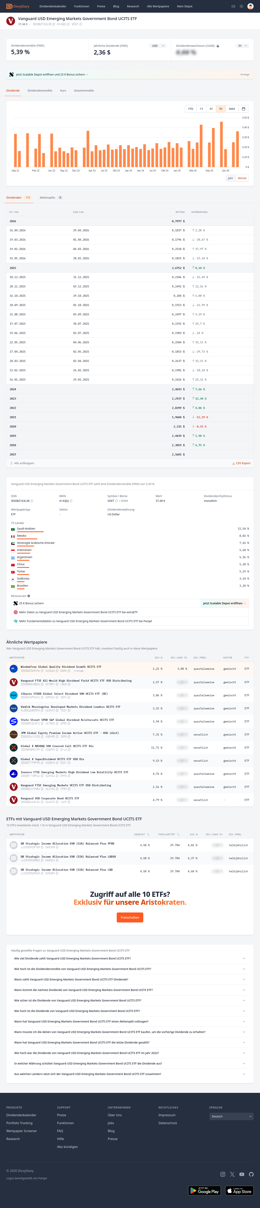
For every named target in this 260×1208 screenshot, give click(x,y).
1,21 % (157, 668)
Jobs (111, 1123)
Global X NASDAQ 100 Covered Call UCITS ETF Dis (57, 746)
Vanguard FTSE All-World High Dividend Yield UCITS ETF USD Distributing (76, 680)
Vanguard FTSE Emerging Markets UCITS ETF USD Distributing (66, 785)
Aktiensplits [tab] (51, 198)
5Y (220, 109)
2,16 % (157, 787)
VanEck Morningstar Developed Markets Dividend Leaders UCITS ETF (71, 706)
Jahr (230, 178)
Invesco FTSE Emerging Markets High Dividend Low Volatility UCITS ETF (74, 772)
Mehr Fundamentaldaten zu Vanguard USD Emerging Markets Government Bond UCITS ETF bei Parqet (85, 621)
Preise (101, 6)
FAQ (60, 1131)
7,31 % (157, 734)
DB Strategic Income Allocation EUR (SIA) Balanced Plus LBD (67, 869)
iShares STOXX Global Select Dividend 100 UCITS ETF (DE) (64, 693)
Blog (111, 1131)
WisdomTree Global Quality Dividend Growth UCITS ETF (61, 666)
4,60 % (192, 871)
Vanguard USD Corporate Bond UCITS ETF (50, 798)
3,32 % (157, 708)
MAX (232, 109)
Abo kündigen (67, 1147)
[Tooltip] (28, 596)
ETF (247, 668)
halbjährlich (238, 845)
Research (13, 1139)
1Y (201, 109)
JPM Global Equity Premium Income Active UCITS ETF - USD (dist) (70, 733)
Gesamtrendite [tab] (84, 90)
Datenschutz (167, 1123)
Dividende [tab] (13, 90)
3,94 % (157, 721)
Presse (113, 1139)
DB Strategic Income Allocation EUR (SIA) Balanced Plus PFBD (67, 843)
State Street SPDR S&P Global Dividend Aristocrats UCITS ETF (67, 719)
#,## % (186, 52)
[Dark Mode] (241, 6)
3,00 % (182, 668)
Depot (185, 6)
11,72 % (156, 747)
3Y (211, 109)
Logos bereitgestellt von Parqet (26, 1178)
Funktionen (81, 6)
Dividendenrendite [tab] (40, 90)
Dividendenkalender (53, 6)
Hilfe (60, 1139)
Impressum (167, 1115)
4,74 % (157, 774)
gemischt (229, 668)
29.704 (175, 845)
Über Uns (115, 1115)
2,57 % (157, 682)
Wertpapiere (158, 6)
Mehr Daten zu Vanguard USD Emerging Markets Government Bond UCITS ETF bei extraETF (78, 612)
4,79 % (157, 800)
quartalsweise (204, 668)
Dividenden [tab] (19, 198)
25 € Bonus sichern (31, 603)
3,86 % (157, 695)
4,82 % (192, 845)
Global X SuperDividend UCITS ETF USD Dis (52, 759)
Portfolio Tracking (19, 1123)
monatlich (201, 734)
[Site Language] (233, 6)
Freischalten (130, 917)
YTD (190, 109)
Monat (242, 178)
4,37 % (192, 858)
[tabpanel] (130, 143)
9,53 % (157, 760)
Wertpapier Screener (21, 1131)
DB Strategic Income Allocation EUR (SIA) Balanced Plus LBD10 (68, 856)
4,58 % (145, 845)
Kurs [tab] (63, 90)
